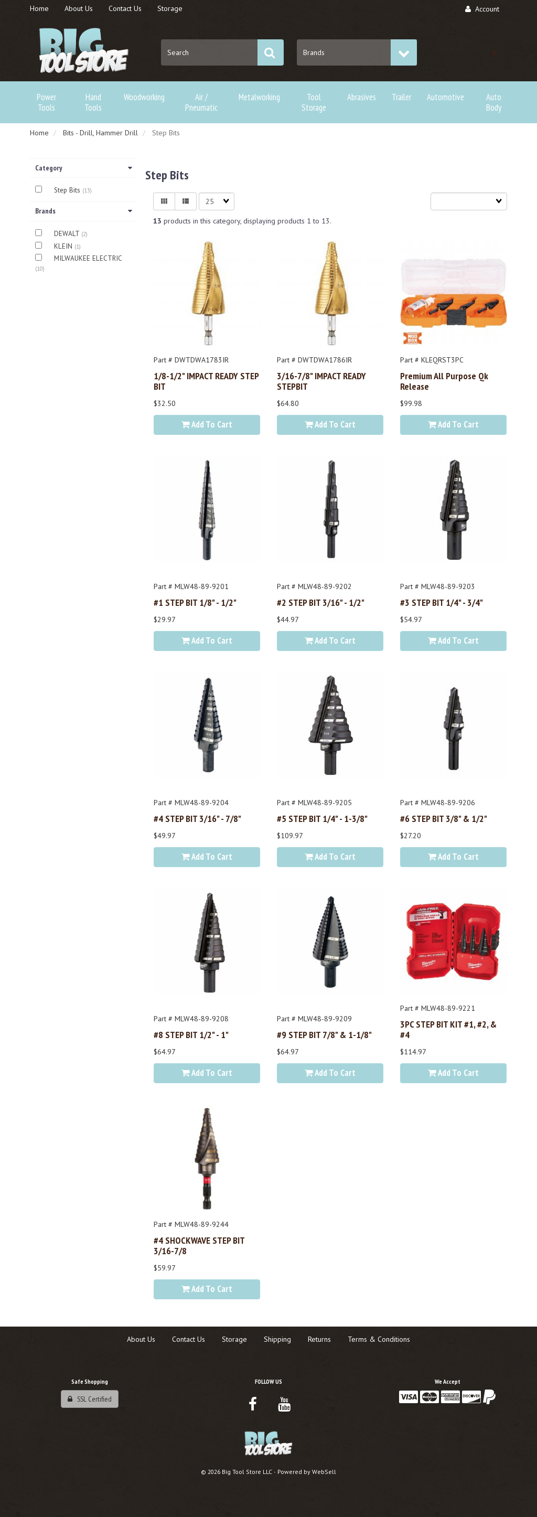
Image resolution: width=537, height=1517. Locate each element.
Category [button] (83, 168)
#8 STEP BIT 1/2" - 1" (191, 1034)
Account (482, 9)
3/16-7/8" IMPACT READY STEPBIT (321, 380)
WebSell (324, 1472)
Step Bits (68, 190)
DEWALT (67, 233)
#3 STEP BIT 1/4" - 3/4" (441, 602)
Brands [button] (83, 211)
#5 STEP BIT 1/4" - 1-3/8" (322, 818)
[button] (494, 52)
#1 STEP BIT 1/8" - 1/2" (195, 602)
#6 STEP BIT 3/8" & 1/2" (443, 818)
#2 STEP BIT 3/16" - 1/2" (320, 602)
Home (39, 132)
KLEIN (64, 246)
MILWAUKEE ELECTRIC (88, 258)
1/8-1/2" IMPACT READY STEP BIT (206, 380)
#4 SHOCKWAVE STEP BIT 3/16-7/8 (199, 1245)
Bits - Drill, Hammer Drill (100, 132)
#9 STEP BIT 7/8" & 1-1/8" (324, 1034)
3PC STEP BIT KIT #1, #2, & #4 (448, 1029)
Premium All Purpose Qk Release (444, 380)
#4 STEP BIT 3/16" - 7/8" (197, 818)
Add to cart (206, 424)
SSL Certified (90, 1399)
